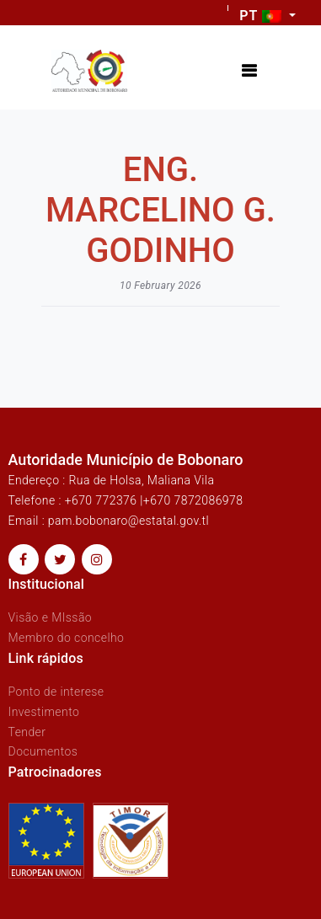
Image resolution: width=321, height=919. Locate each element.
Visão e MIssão (50, 617)
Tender (27, 732)
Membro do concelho (66, 637)
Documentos (43, 751)
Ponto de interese (56, 691)
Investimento (44, 712)
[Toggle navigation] (249, 71)
